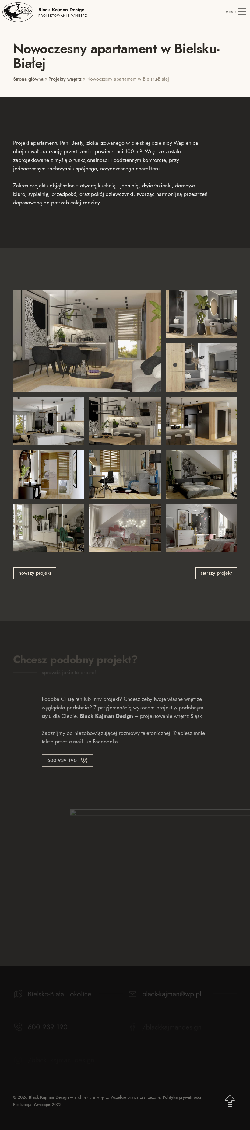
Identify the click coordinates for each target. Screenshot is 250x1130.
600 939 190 (62, 760)
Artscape (42, 1104)
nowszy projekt (35, 572)
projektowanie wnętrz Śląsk (171, 716)
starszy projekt (216, 572)
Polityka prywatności (182, 1097)
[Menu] (236, 12)
